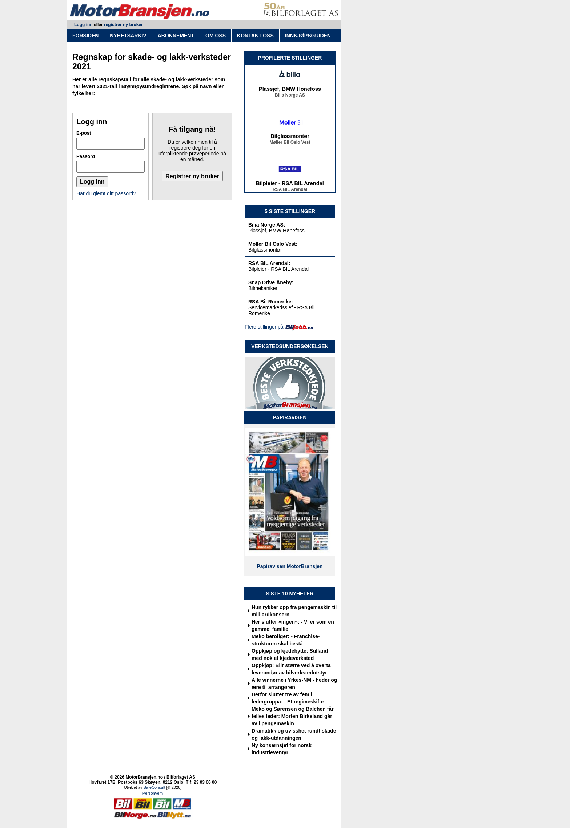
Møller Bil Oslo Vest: (272, 244)
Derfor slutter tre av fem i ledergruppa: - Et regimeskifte (288, 698)
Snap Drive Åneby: (270, 282)
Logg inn (83, 24)
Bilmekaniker (262, 288)
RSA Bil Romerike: (270, 302)
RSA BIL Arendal (290, 190)
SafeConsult (154, 787)
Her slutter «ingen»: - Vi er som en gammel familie (293, 625)
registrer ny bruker (123, 24)
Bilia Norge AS (290, 96)
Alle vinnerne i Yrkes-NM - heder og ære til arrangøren (294, 683)
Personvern (152, 793)
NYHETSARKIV (128, 35)
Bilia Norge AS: (266, 225)
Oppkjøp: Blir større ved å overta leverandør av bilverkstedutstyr (291, 669)
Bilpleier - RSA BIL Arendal (290, 184)
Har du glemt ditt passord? (106, 193)
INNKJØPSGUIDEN (308, 35)
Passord (85, 156)
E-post (83, 133)
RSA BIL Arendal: (269, 263)
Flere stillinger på (264, 327)
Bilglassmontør (289, 137)
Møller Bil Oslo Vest (289, 143)
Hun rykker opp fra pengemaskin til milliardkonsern (294, 610)
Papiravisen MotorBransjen (289, 566)
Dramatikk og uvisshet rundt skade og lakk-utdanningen (294, 734)
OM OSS (215, 35)
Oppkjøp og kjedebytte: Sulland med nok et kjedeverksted (290, 654)
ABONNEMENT (176, 35)
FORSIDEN (85, 35)
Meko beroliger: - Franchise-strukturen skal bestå (286, 640)
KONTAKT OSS (255, 35)
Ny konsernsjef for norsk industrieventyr (282, 748)
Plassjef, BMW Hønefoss (290, 90)
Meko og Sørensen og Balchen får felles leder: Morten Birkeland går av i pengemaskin (293, 716)
